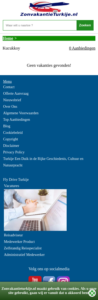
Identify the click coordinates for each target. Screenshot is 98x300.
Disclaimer (11, 146)
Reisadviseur (13, 235)
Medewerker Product (19, 242)
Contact (9, 87)
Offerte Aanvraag (15, 93)
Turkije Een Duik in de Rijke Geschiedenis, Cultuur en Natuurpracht (43, 162)
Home (8, 38)
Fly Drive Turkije (16, 180)
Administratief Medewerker (24, 255)
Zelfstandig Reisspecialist (23, 248)
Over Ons (10, 107)
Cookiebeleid (13, 133)
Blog (6, 126)
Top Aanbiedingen (16, 120)
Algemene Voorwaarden (20, 113)
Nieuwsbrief (12, 100)
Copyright (10, 139)
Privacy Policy (14, 152)
